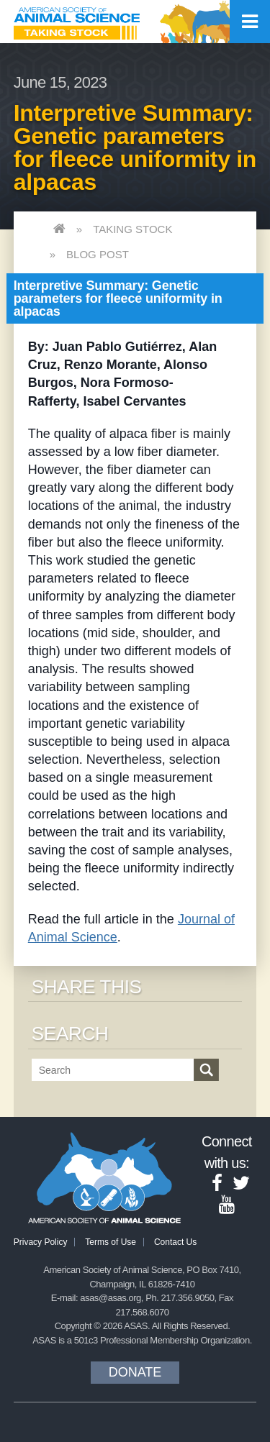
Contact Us (175, 1242)
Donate (135, 1372)
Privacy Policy (41, 1242)
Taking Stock (132, 229)
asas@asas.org (110, 1297)
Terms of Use (110, 1242)
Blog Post (97, 254)
